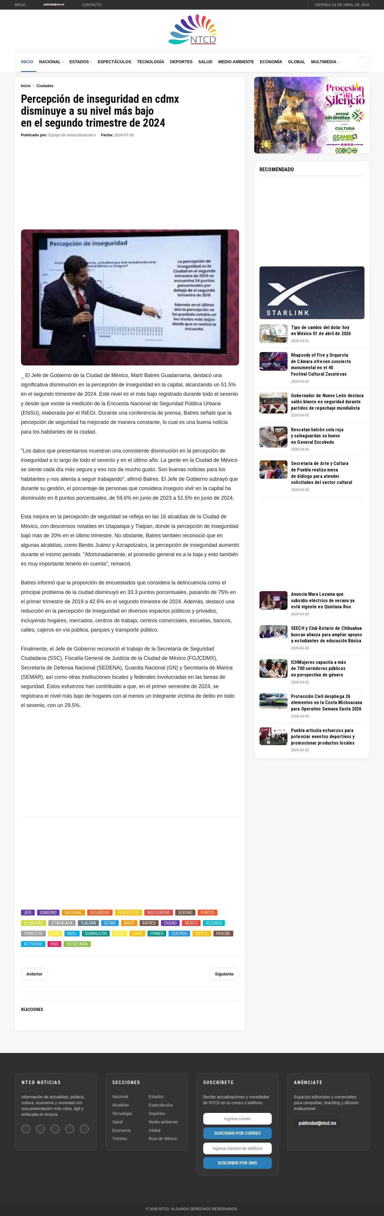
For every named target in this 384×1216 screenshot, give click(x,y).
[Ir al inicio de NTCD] (192, 30)
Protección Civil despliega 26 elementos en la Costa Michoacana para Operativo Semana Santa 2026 (326, 703)
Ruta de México (163, 1138)
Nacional (50, 61)
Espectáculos (114, 61)
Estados (79, 61)
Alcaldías (33, 923)
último (110, 923)
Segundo (214, 923)
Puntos (207, 912)
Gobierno (48, 912)
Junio (137, 933)
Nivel (72, 933)
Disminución (96, 933)
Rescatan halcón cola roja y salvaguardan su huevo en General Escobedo (317, 436)
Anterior (34, 974)
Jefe (28, 912)
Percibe (223, 933)
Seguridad (100, 912)
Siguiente (224, 974)
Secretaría (77, 944)
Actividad (33, 944)
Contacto (91, 5)
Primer (156, 933)
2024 (55, 933)
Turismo (119, 1138)
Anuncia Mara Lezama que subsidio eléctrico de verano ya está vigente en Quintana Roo (323, 600)
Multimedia (323, 61)
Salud (205, 61)
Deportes (181, 61)
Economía (271, 61)
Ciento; (201, 933)
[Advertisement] (130, 186)
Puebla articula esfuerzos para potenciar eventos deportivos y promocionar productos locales (323, 737)
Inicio (20, 5)
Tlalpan (88, 923)
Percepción (128, 912)
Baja (119, 933)
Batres (149, 923)
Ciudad (170, 923)
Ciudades (45, 86)
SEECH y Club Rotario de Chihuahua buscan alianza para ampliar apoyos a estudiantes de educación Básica (326, 634)
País (54, 944)
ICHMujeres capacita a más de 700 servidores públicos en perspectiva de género (318, 669)
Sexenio (185, 912)
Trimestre (33, 933)
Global (296, 61)
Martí (129, 923)
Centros (179, 933)
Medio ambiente (163, 1122)
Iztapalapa (62, 923)
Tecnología (150, 61)
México (191, 923)
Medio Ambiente (236, 61)
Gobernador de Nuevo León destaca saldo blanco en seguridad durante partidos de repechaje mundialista (327, 402)
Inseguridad (158, 912)
